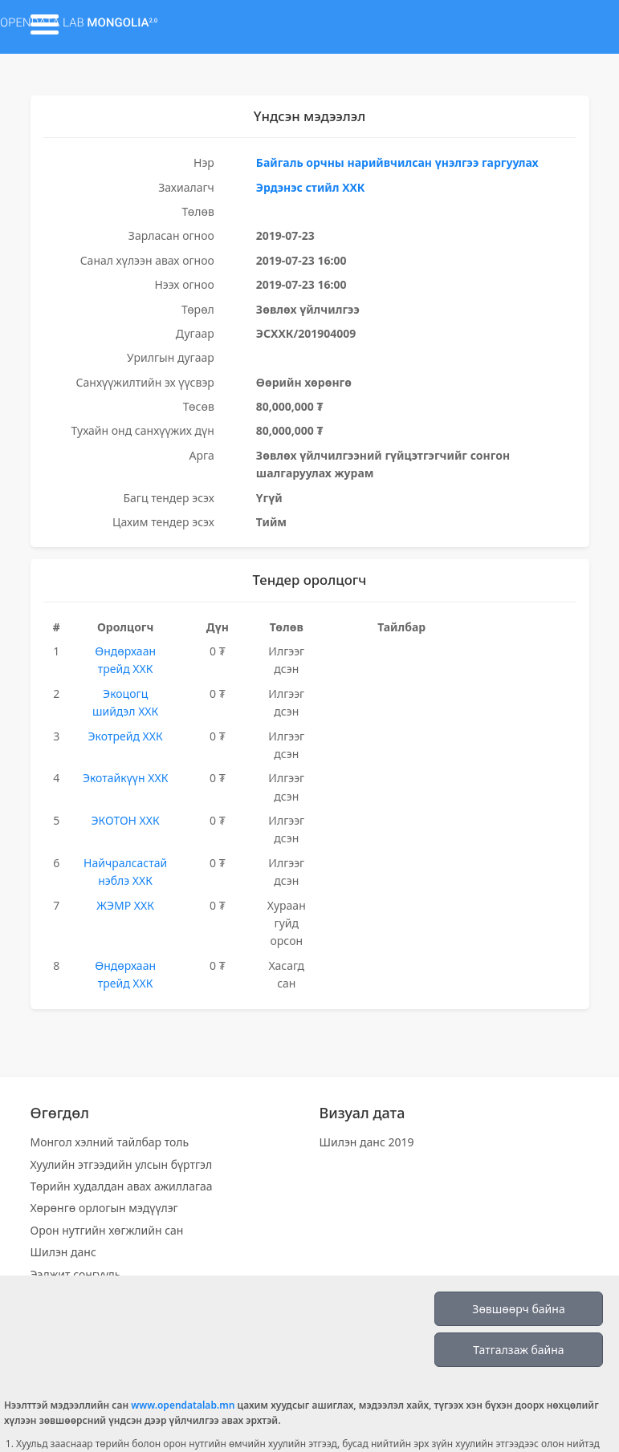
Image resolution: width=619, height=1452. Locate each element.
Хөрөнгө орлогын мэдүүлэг (104, 1207)
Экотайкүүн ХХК (125, 777)
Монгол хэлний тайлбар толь (110, 1142)
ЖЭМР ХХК (125, 905)
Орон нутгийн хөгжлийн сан (107, 1230)
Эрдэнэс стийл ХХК (310, 187)
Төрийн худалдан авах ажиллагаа (122, 1186)
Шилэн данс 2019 (367, 1142)
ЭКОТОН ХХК (125, 820)
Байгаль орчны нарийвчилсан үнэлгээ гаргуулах (397, 162)
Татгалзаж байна (518, 1349)
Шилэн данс (63, 1251)
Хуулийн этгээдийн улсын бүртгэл (122, 1164)
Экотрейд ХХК (125, 736)
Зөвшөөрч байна (518, 1308)
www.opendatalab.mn (182, 1405)
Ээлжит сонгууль (76, 1274)
